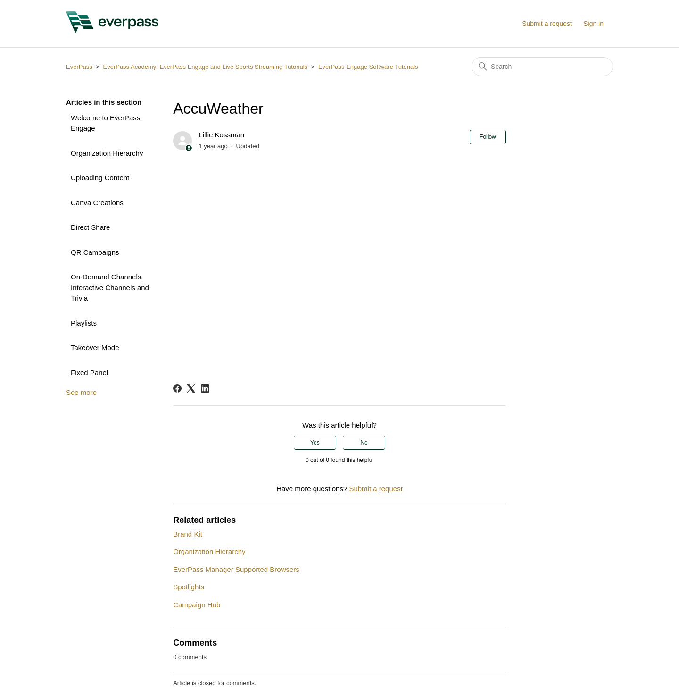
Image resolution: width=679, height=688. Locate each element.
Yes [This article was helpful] (315, 442)
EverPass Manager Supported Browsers (236, 569)
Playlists (84, 323)
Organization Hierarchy (107, 153)
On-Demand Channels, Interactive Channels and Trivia (110, 287)
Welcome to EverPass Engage (105, 123)
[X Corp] (191, 388)
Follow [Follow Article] (488, 137)
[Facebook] (177, 388)
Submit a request (547, 23)
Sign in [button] (593, 23)
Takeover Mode (95, 348)
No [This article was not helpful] (363, 442)
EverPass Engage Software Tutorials (368, 66)
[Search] (542, 66)
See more (81, 392)
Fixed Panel (89, 373)
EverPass (79, 66)
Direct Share (90, 227)
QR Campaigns (95, 252)
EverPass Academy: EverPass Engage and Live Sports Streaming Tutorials (205, 66)
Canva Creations (97, 203)
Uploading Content (100, 178)
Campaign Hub (196, 605)
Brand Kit (187, 534)
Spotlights (188, 587)
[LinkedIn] (205, 388)
